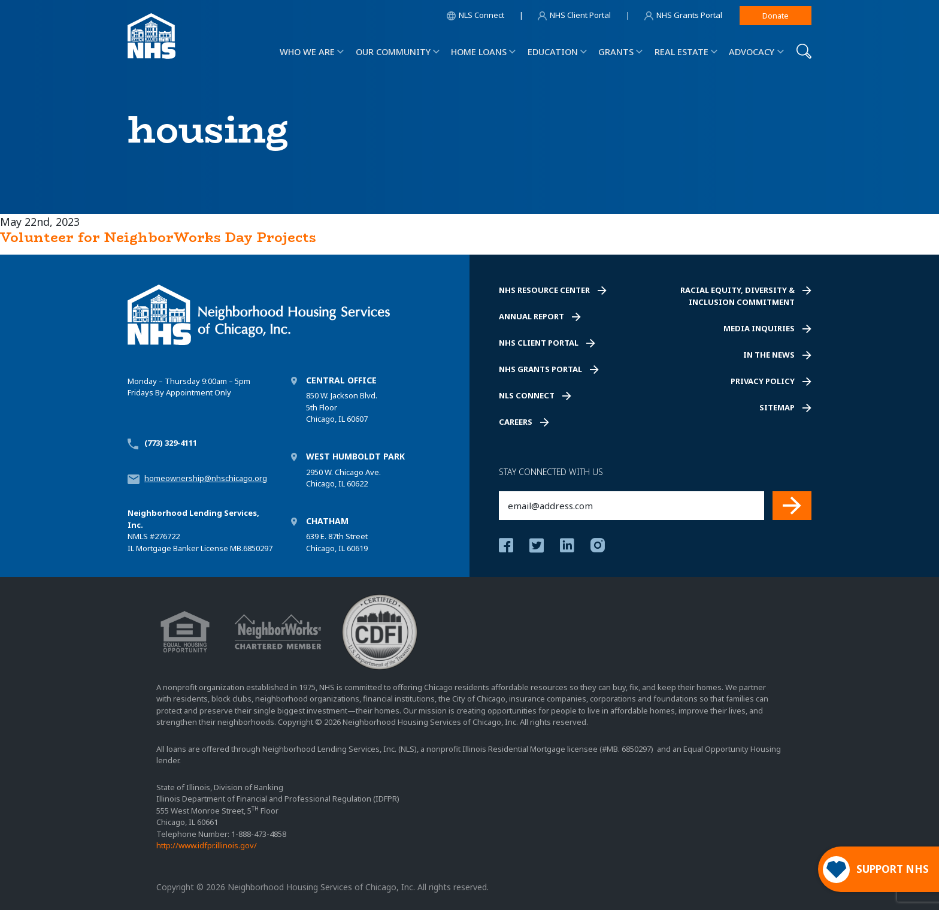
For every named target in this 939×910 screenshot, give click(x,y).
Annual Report (531, 316)
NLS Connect (527, 395)
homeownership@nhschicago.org (205, 478)
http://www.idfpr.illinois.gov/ (206, 845)
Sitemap (777, 407)
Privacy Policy (763, 381)
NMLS (138, 536)
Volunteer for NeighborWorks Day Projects (158, 237)
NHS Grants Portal (540, 369)
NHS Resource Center (544, 290)
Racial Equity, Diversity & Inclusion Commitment (737, 296)
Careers (515, 421)
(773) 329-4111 (170, 442)
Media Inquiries (759, 328)
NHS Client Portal (538, 342)
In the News (769, 354)
